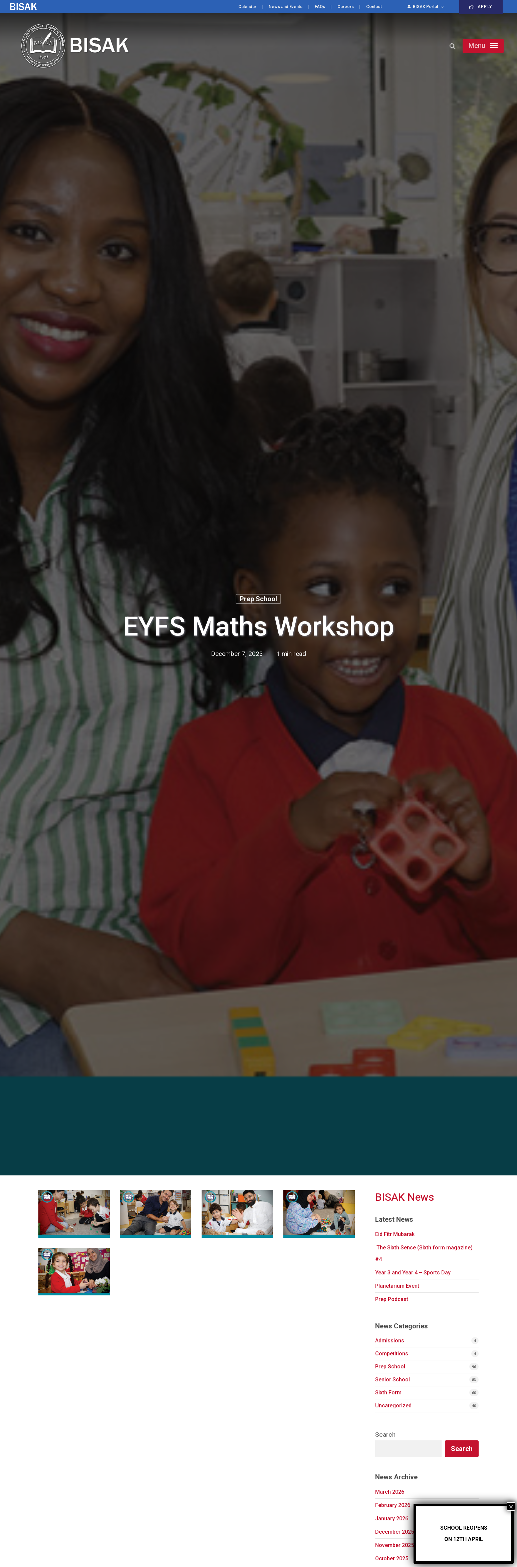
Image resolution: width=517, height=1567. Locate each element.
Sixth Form (388, 1392)
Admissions (389, 1340)
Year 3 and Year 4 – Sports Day (413, 1272)
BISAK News (404, 1197)
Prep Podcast (391, 1299)
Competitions (391, 1353)
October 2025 (391, 1558)
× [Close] (511, 1506)
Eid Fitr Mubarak (395, 1234)
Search (385, 1434)
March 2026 (389, 1492)
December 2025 (394, 1532)
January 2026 (391, 1518)
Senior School (392, 1379)
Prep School (258, 599)
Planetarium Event (397, 1286)
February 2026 (392, 1505)
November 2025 (394, 1545)
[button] (483, 46)
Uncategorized (393, 1405)
